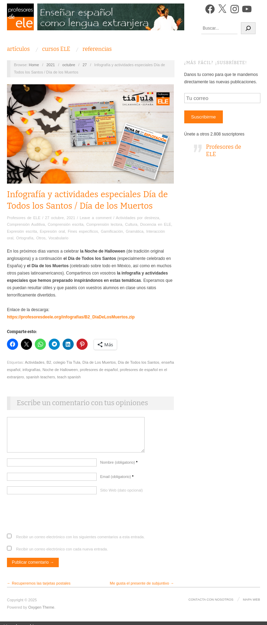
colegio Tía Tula (66, 362)
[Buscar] (248, 28)
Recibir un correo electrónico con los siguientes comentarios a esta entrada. (80, 540)
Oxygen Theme (41, 611)
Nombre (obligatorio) (119, 466)
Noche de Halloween (60, 370)
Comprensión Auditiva (26, 224)
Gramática (135, 231)
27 (84, 65)
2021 (50, 65)
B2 (49, 362)
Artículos (18, 49)
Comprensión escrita (65, 224)
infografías (31, 370)
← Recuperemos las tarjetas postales (39, 587)
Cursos (56, 49)
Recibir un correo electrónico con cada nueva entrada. (62, 552)
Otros (41, 238)
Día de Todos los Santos (138, 362)
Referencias (97, 49)
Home (34, 65)
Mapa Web (251, 602)
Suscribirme (203, 116)
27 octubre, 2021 (60, 218)
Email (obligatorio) (117, 480)
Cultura (131, 224)
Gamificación (112, 231)
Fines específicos (83, 231)
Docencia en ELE (155, 224)
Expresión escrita (22, 231)
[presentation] (60, 520)
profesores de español (99, 370)
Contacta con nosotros (212, 602)
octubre (68, 65)
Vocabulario (58, 238)
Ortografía (24, 238)
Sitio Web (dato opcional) (121, 494)
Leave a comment (95, 218)
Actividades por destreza (137, 218)
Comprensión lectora (104, 224)
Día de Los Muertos (99, 362)
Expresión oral (52, 231)
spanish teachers (40, 377)
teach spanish (69, 377)
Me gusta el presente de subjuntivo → (142, 587)
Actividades (34, 362)
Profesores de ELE (23, 218)
